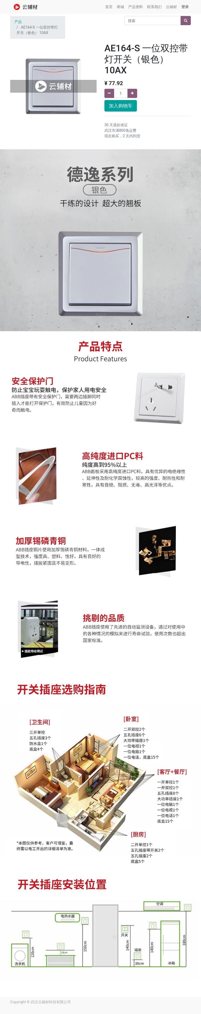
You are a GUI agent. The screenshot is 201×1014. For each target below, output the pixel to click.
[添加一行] (132, 93)
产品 (18, 22)
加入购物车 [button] (120, 105)
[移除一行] (109, 93)
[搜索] (186, 20)
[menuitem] (109, 7)
